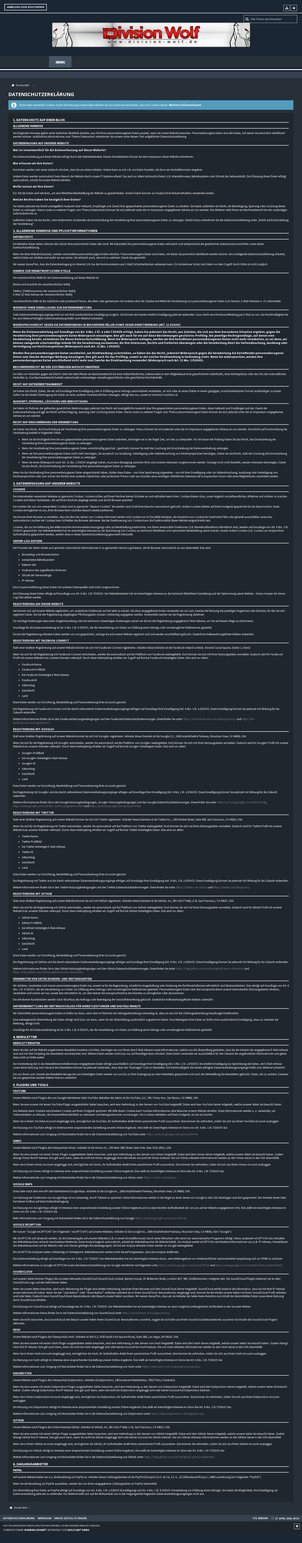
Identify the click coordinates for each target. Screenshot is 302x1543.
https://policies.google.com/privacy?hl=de (115, 806)
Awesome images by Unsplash (84, 1526)
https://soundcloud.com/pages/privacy (146, 1313)
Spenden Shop (108, 62)
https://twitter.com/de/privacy (231, 888)
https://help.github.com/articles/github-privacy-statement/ (48, 972)
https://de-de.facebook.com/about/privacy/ (209, 719)
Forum (81, 62)
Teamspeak (187, 62)
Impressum (44, 1518)
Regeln (163, 62)
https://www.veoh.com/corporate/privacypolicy (171, 1367)
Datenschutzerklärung (19, 1518)
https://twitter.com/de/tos (191, 888)
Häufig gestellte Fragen (227, 62)
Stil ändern (260, 1518)
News (60, 62)
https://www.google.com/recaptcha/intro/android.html (249, 1266)
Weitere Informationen (185, 105)
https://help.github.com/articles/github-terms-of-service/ (210, 969)
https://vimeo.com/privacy (160, 1178)
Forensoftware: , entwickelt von (46, 1530)
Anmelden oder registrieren (25, 7)
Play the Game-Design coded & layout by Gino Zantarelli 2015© (35, 1526)
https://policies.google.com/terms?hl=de (241, 803)
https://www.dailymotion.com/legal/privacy (177, 1414)
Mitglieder (138, 62)
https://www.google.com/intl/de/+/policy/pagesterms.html (48, 806)
